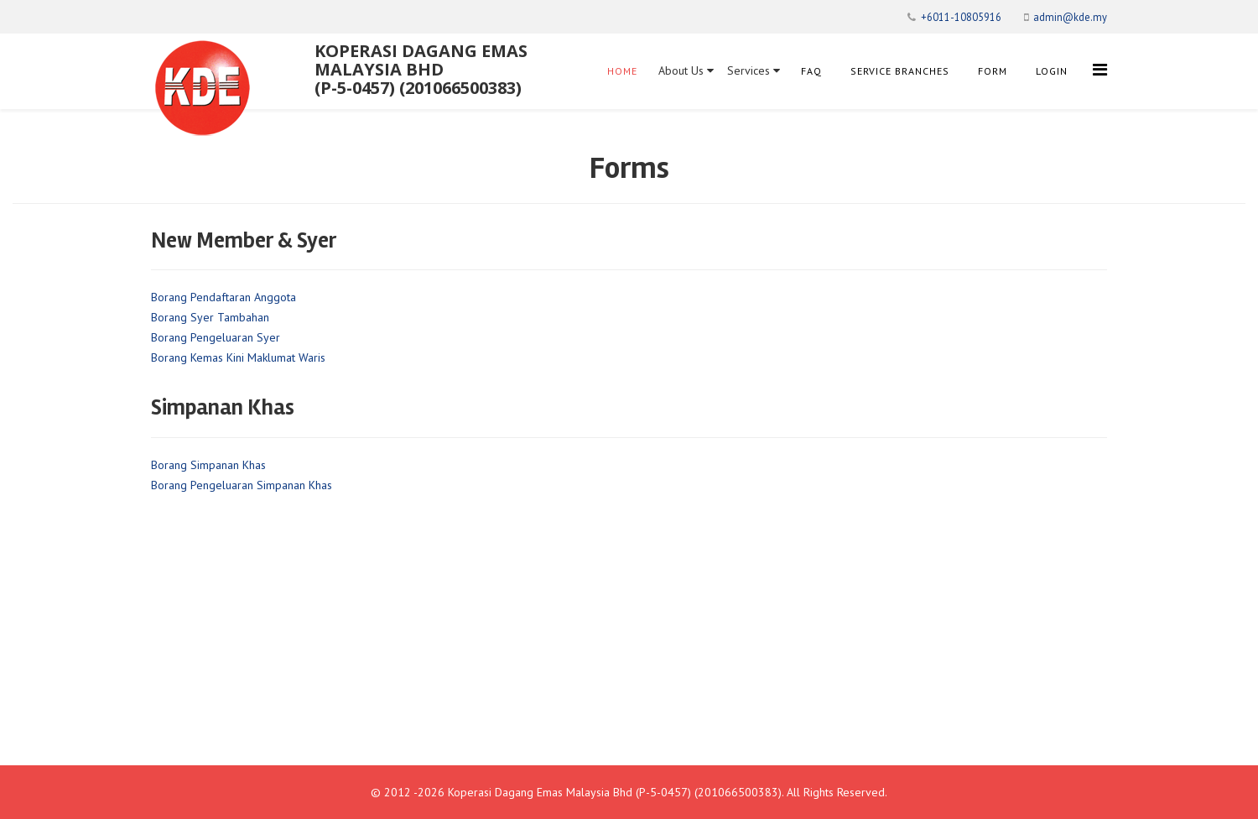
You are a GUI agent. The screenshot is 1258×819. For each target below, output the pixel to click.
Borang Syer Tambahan (210, 317)
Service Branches (899, 71)
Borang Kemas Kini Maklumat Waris (238, 357)
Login (1052, 71)
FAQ (811, 71)
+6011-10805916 (961, 16)
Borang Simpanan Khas (208, 464)
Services (753, 70)
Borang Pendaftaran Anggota (223, 297)
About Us (686, 70)
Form (992, 71)
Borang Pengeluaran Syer (215, 337)
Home (622, 71)
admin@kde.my (1070, 16)
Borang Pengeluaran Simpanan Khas (241, 485)
